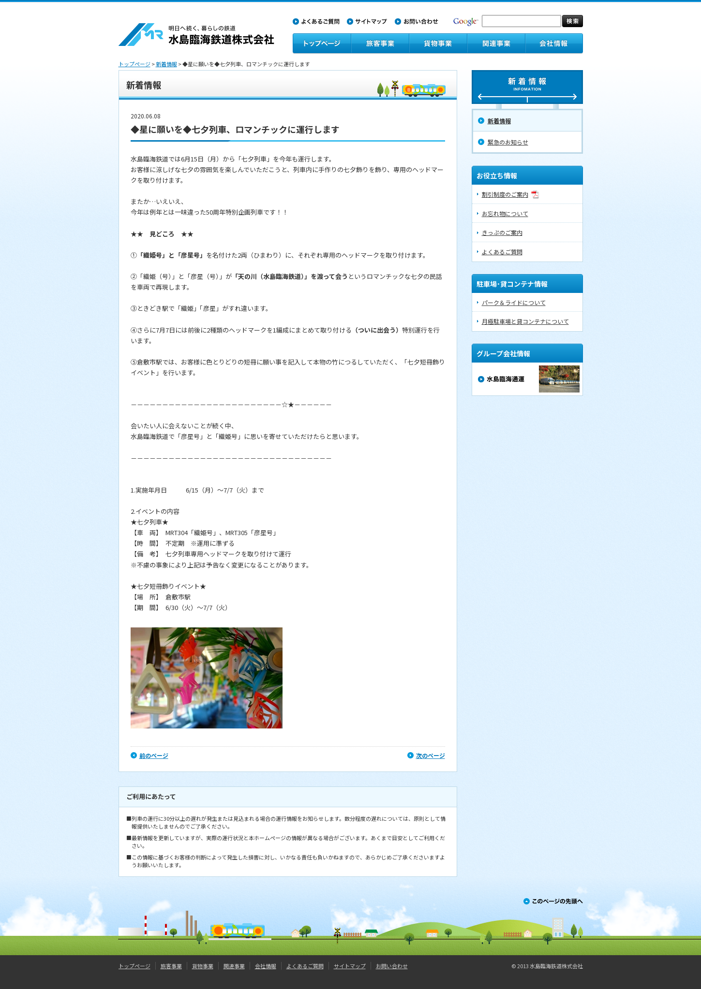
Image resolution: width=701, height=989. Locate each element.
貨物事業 (202, 966)
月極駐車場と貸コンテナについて (525, 321)
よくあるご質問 (502, 251)
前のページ (153, 755)
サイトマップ (350, 966)
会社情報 (265, 966)
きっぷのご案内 (502, 232)
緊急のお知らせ (508, 142)
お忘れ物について (505, 213)
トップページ (134, 64)
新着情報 (166, 64)
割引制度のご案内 (505, 194)
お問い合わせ (392, 966)
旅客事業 (171, 966)
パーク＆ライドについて (514, 302)
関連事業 (234, 966)
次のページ (430, 755)
